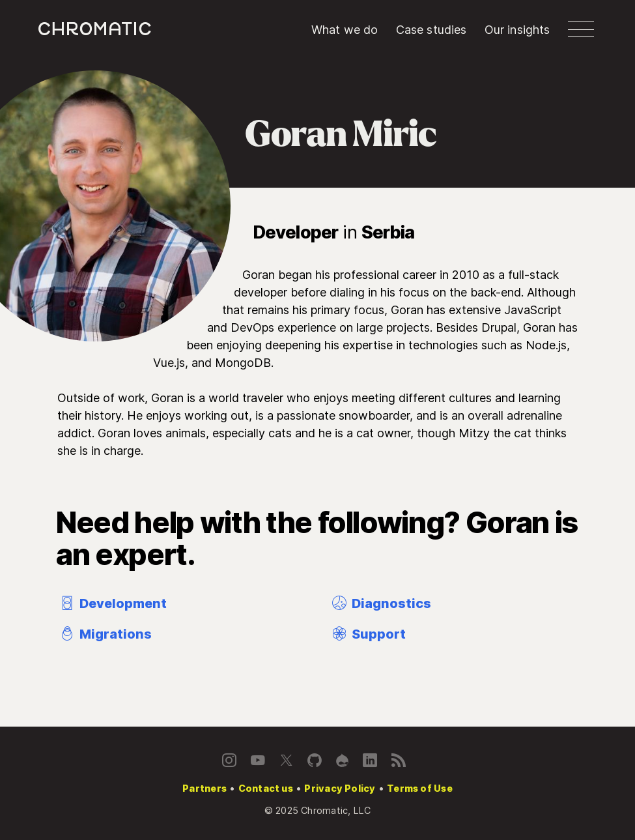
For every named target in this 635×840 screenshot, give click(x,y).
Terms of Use (420, 788)
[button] (581, 29)
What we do (344, 29)
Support (368, 634)
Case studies (431, 29)
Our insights (517, 29)
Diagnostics (380, 603)
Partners (204, 788)
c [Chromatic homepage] (94, 29)
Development (112, 603)
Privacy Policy (339, 788)
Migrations (104, 634)
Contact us (265, 788)
